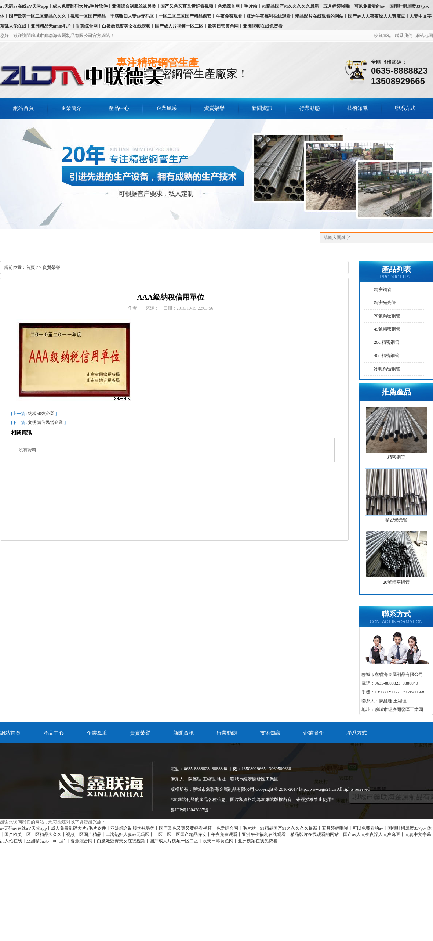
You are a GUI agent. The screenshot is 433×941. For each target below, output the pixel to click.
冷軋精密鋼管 (387, 368)
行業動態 (309, 108)
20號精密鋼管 (387, 315)
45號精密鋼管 (387, 329)
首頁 (30, 267)
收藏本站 (383, 35)
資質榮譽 (214, 108)
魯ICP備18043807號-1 (191, 809)
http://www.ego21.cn (317, 789)
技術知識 (357, 108)
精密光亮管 (385, 302)
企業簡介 (71, 108)
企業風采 (166, 108)
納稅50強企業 (41, 413)
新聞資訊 (262, 108)
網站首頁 (10, 733)
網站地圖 (424, 35)
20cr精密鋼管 (386, 342)
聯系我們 (403, 35)
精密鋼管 (383, 289)
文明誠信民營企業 (45, 422)
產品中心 (119, 108)
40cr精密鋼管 (386, 355)
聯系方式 (405, 108)
